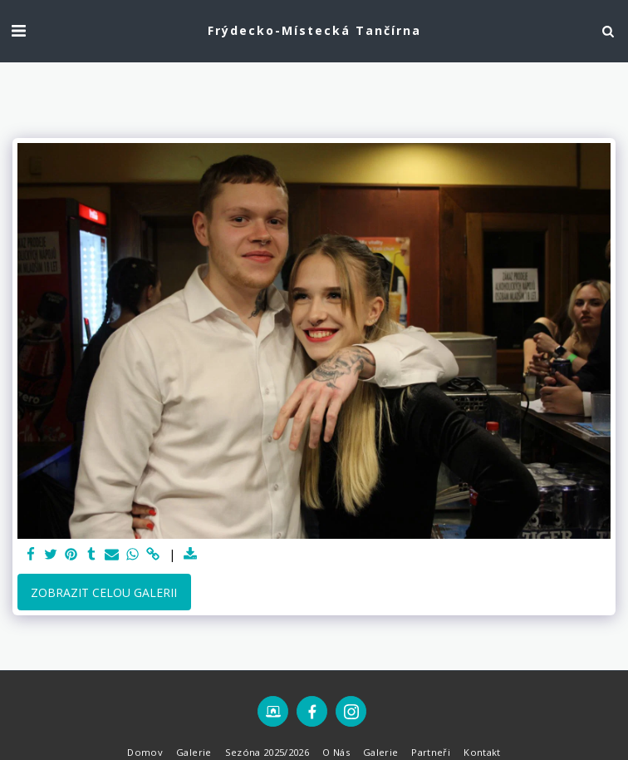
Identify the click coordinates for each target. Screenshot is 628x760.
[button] (18, 30)
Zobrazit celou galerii (104, 592)
